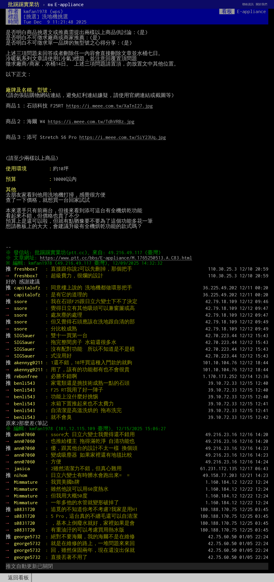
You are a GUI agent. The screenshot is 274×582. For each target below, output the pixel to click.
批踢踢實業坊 (23, 4)
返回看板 (18, 577)
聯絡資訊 (248, 4)
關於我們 (261, 4)
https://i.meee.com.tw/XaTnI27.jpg (109, 106)
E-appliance (65, 4)
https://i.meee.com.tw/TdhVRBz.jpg (91, 121)
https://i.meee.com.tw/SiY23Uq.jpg (122, 137)
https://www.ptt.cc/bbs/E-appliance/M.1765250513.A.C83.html (117, 258)
